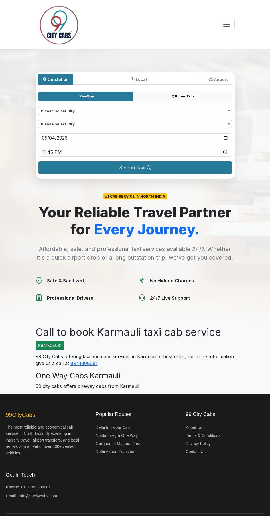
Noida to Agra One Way (117, 435)
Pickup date (50, 130)
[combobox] (135, 111)
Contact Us (196, 451)
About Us (194, 427)
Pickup (45, 104)
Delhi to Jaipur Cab (113, 427)
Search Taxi (135, 167)
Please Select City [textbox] (57, 111)
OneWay (85, 96)
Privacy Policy (198, 443)
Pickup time (50, 145)
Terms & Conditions (203, 435)
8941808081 (50, 345)
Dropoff (46, 117)
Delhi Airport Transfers (115, 451)
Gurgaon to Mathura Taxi (118, 443)
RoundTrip (182, 96)
